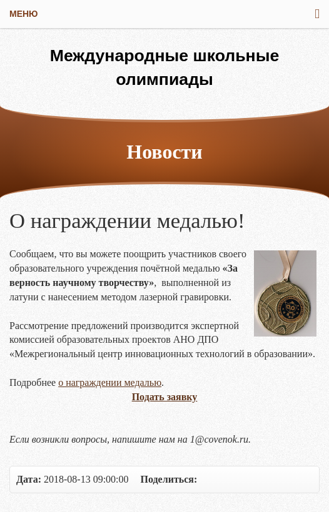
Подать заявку (165, 396)
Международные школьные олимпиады (165, 67)
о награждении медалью (109, 382)
